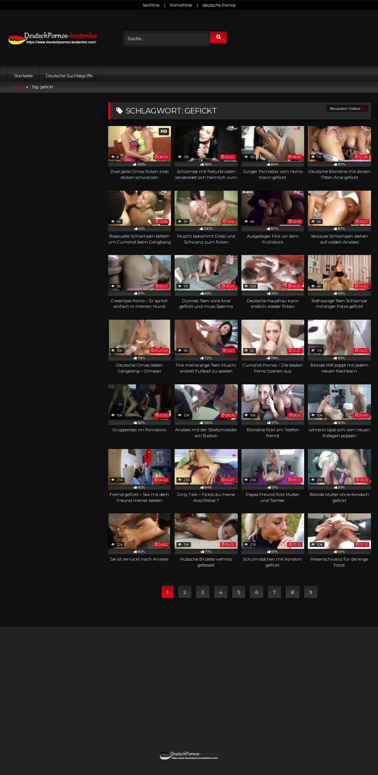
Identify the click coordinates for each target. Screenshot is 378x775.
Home (17, 87)
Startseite (23, 75)
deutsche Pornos (219, 5)
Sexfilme (150, 5)
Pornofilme (181, 5)
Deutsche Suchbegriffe (69, 75)
